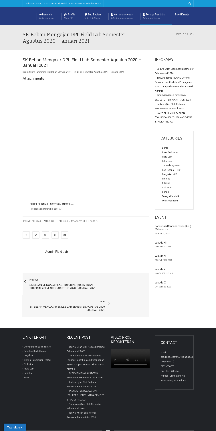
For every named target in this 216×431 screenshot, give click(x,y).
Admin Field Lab (33, 221)
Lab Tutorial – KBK (171, 169)
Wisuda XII (161, 242)
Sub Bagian (93, 16)
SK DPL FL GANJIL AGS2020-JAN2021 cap (52, 204)
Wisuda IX (160, 282)
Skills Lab (167, 187)
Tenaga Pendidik (154, 16)
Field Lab (187, 34)
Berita (165, 147)
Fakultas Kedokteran (35, 333)
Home (178, 34)
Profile (69, 16)
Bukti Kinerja (182, 14)
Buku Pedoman (170, 152)
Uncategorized (170, 200)
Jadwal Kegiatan (171, 165)
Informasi (167, 161)
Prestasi (166, 178)
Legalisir (28, 337)
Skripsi (165, 192)
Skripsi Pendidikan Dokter (37, 341)
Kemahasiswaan (122, 16)
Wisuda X (160, 269)
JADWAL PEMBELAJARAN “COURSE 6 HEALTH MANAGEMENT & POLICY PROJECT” (173, 117)
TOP (108, 412)
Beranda (46, 16)
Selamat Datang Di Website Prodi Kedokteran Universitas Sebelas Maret (63, 3)
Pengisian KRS (169, 174)
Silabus (166, 183)
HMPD (27, 359)
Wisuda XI (160, 255)
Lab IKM (28, 355)
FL (97, 221)
